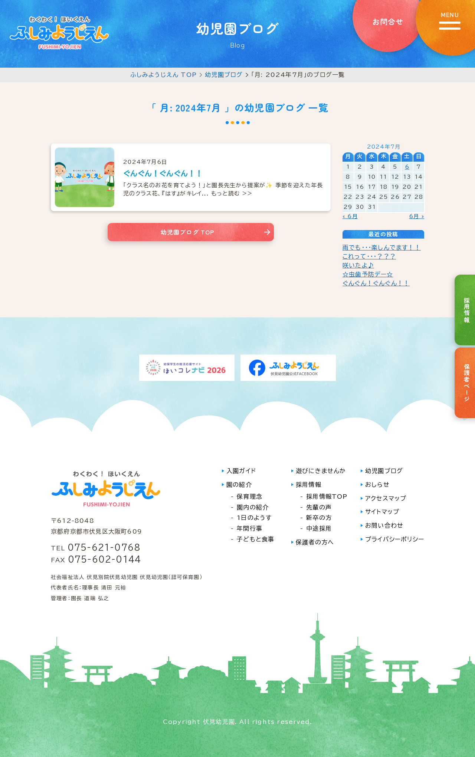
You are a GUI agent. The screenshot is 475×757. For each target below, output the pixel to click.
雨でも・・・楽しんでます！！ (382, 247)
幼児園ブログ (224, 75)
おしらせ (377, 485)
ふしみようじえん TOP (163, 75)
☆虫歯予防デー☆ (368, 274)
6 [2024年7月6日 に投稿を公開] (407, 166)
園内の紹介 (253, 507)
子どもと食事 (255, 539)
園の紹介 (239, 485)
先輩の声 (319, 507)
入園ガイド (241, 471)
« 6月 (350, 216)
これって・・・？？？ (369, 256)
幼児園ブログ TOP (187, 231)
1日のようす (254, 518)
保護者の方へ (315, 542)
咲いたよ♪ (358, 265)
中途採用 (319, 528)
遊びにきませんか (321, 471)
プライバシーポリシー (394, 539)
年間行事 (249, 528)
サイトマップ (382, 512)
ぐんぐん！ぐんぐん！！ (376, 283)
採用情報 (308, 485)
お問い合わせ (384, 525)
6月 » (416, 216)
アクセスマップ (385, 498)
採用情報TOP (326, 496)
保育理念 (249, 496)
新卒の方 (319, 518)
